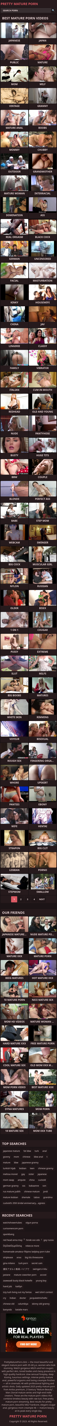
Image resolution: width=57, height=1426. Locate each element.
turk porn (23, 1263)
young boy (41, 1280)
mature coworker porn (25, 1274)
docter (23, 1298)
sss (23, 1185)
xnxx (19, 1257)
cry (4, 1298)
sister (31, 1174)
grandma (47, 1197)
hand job (7, 1286)
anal (44, 1150)
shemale (26, 1197)
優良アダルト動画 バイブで (16, 1269)
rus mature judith (12, 1191)
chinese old (8, 1303)
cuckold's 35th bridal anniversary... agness (24, 1203)
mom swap (8, 1179)
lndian (13, 1298)
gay (23, 1174)
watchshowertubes (12, 1222)
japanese (42, 1174)
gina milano (9, 1263)
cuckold (42, 1179)
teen (32, 1168)
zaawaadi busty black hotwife (17, 1280)
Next (42, 899)
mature (6, 1162)
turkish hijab (9, 1168)
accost (43, 1274)
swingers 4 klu (40, 1269)
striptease (8, 1257)
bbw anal (38, 1156)
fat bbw (27, 1150)
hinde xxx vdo (33, 1240)
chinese (26, 1156)
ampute (21, 1179)
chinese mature (32, 1191)
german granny (11, 1185)
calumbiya (23, 1303)
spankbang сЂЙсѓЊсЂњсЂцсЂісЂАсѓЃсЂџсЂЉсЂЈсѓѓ (23, 1235)
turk (37, 1150)
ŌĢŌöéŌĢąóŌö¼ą (12, 1245)
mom (16, 1156)
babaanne (34, 1185)
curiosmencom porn (13, 1228)
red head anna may (12, 1240)
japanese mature (11, 1150)
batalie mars (21, 1309)
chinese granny (45, 1168)
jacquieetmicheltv (38, 1298)
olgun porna (32, 1222)
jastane (6, 1274)
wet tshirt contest (44, 1292)
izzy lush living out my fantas (17, 1292)
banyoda (7, 1309)
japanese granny (30, 1162)
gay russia (48, 1240)
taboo (37, 1197)
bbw (16, 1162)
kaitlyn (19, 1286)
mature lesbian (10, 1197)
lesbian (22, 1168)
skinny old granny (41, 1303)
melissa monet (10, 1174)
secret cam (37, 1263)
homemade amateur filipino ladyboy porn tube (26, 1251)
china (32, 1179)
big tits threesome (34, 1257)
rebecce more (32, 1245)
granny (6, 1156)
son (44, 1185)
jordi (45, 1191)
